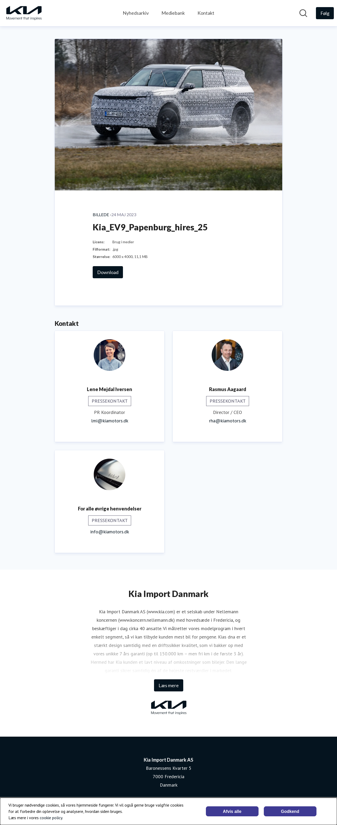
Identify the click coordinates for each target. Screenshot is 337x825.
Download (107, 272)
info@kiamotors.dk (109, 532)
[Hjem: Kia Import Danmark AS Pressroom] (23, 13)
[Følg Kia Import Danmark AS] (325, 13)
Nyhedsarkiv (136, 13)
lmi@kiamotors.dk (109, 421)
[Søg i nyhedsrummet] (303, 13)
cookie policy (51, 817)
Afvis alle (232, 811)
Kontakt (205, 13)
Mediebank (173, 13)
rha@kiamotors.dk (227, 421)
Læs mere (168, 685)
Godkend (290, 811)
